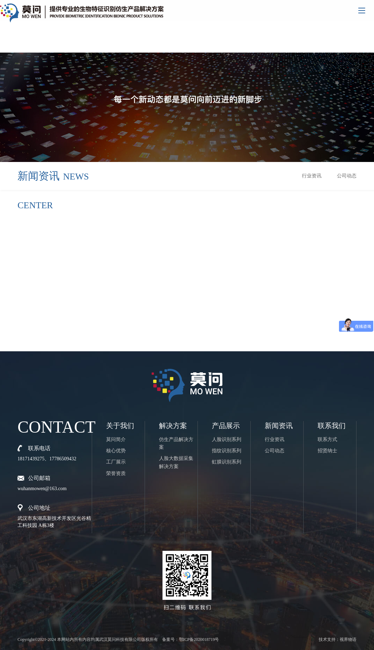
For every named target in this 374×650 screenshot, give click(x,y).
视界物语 (348, 639)
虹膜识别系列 (226, 462)
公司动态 (346, 175)
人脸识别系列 (226, 439)
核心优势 (116, 450)
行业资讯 (311, 175)
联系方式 (327, 439)
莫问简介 (116, 439)
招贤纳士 (327, 450)
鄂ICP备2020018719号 (199, 639)
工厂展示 (116, 462)
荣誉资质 (116, 473)
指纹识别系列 (226, 450)
